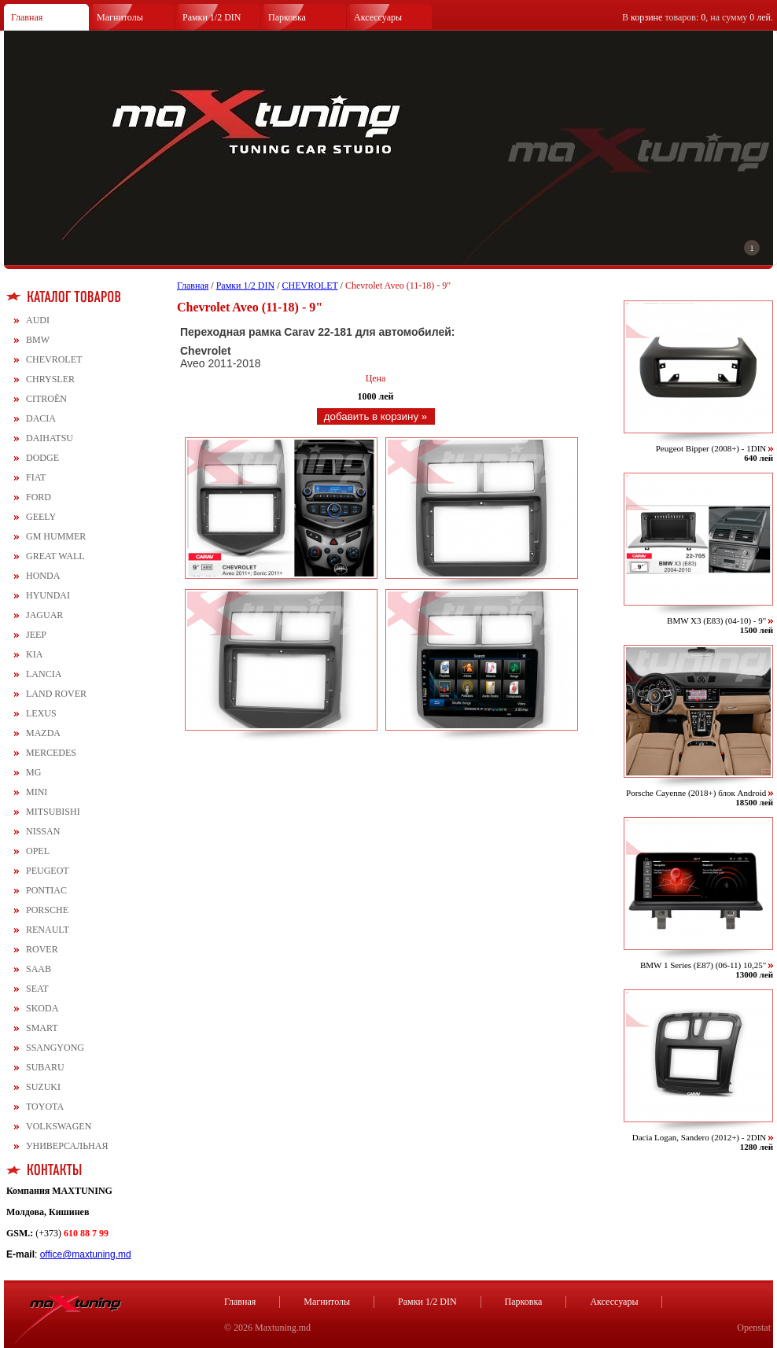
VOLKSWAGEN (58, 1126)
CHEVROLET (54, 359)
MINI (36, 791)
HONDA (43, 575)
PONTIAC (46, 890)
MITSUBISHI (53, 811)
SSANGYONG (55, 1047)
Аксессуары (378, 17)
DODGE (42, 457)
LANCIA (43, 674)
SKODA (42, 1008)
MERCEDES (51, 752)
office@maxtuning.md (85, 1254)
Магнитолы (120, 17)
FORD (38, 497)
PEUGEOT (47, 870)
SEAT (37, 988)
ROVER (42, 949)
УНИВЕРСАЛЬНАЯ (67, 1145)
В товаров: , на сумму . (697, 17)
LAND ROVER (56, 693)
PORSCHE (47, 909)
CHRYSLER (50, 379)
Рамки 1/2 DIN (211, 17)
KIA (34, 654)
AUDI (38, 320)
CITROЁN (46, 398)
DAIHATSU (49, 438)
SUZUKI (43, 1086)
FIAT (36, 477)
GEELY (41, 516)
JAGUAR (44, 615)
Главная (26, 17)
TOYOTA (45, 1106)
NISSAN (43, 831)
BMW (38, 339)
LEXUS (41, 713)
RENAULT (47, 929)
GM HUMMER (56, 536)
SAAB (38, 968)
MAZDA (43, 732)
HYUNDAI (48, 595)
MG (33, 772)
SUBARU (45, 1067)
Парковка (287, 17)
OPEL (38, 850)
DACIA (41, 418)
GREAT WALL (55, 556)
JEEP (36, 634)
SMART (42, 1027)
